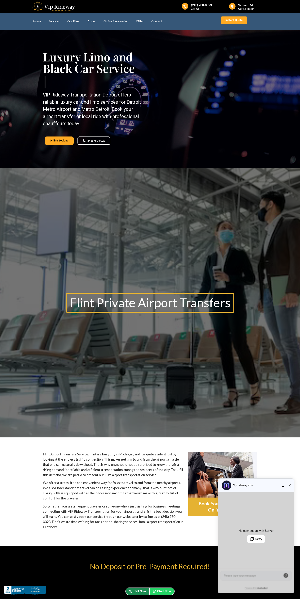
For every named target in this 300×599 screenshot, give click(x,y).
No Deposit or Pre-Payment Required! (150, 567)
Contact (156, 21)
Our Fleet (73, 21)
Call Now (137, 591)
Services (54, 21)
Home (37, 21)
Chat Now (162, 591)
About (91, 21)
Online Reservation (116, 21)
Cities (140, 21)
